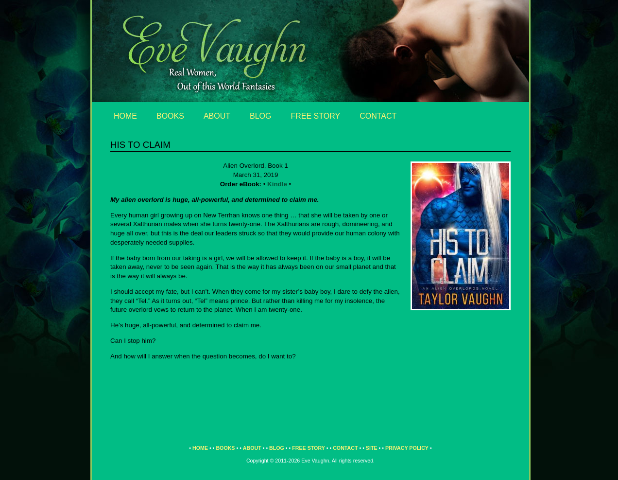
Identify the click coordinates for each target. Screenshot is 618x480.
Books (170, 116)
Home (125, 116)
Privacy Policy (407, 448)
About (217, 116)
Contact (378, 116)
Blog (260, 116)
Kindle (277, 184)
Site (372, 448)
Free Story (316, 116)
